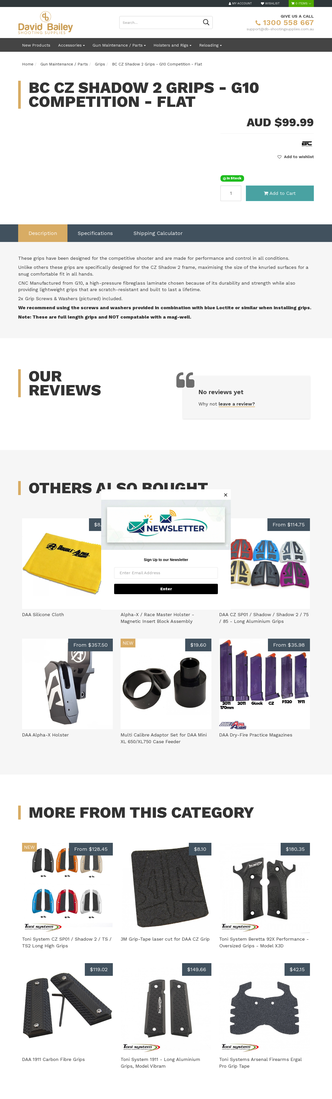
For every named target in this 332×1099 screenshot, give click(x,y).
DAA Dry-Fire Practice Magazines (255, 734)
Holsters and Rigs (172, 45)
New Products (36, 45)
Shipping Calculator (158, 233)
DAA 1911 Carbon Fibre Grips (53, 1059)
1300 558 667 (284, 22)
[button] (296, 156)
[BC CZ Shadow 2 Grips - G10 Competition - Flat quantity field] (230, 193)
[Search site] (206, 22)
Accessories (71, 45)
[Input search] (159, 22)
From (289, 524)
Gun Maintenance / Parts (119, 45)
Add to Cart (280, 193)
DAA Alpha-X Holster (45, 734)
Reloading (210, 45)
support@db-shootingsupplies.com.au (280, 29)
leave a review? (237, 404)
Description (43, 233)
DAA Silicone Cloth (43, 614)
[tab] (42, 233)
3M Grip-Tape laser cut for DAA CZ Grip (165, 939)
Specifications (95, 233)
